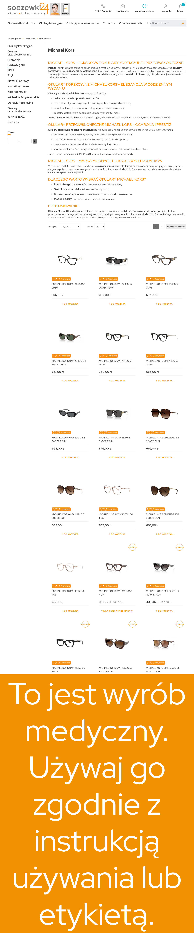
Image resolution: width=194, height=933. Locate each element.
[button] (35, 141)
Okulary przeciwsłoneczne (82, 23)
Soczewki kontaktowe (22, 23)
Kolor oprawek (17, 92)
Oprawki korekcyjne (20, 102)
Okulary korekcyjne (51, 23)
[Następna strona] (176, 226)
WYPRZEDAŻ (16, 116)
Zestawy (13, 122)
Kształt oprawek (18, 86)
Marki (11, 70)
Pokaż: (90, 226)
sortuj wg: (53, 226)
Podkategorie (17, 65)
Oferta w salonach (130, 23)
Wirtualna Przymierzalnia (23, 97)
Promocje (109, 23)
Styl (10, 75)
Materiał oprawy (18, 81)
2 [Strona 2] (161, 226)
